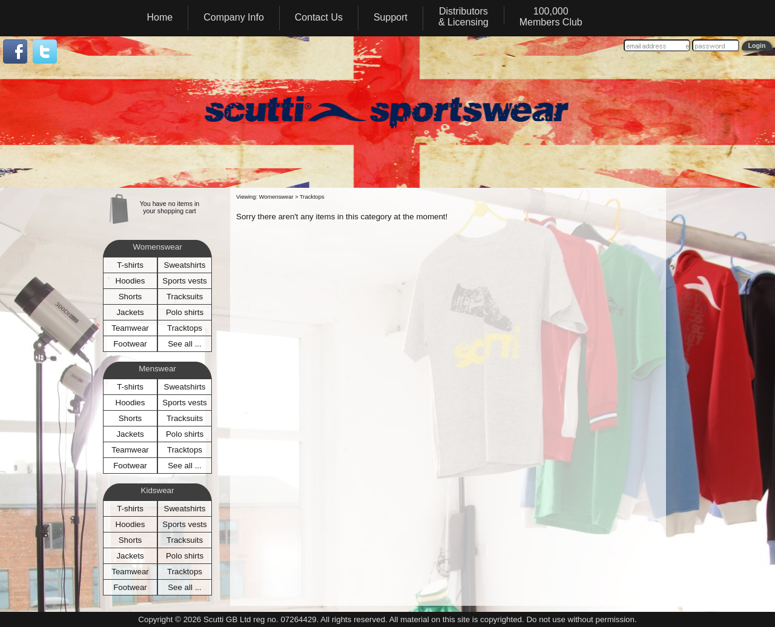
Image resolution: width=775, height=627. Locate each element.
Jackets (129, 312)
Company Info (233, 17)
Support (390, 17)
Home (160, 17)
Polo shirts (184, 312)
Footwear (130, 343)
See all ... (185, 343)
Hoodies (130, 280)
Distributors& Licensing (463, 16)
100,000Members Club (550, 16)
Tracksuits (185, 296)
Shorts (130, 296)
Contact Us (319, 17)
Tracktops (184, 328)
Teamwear (129, 328)
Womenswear (276, 197)
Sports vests (184, 280)
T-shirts (130, 265)
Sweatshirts (185, 265)
